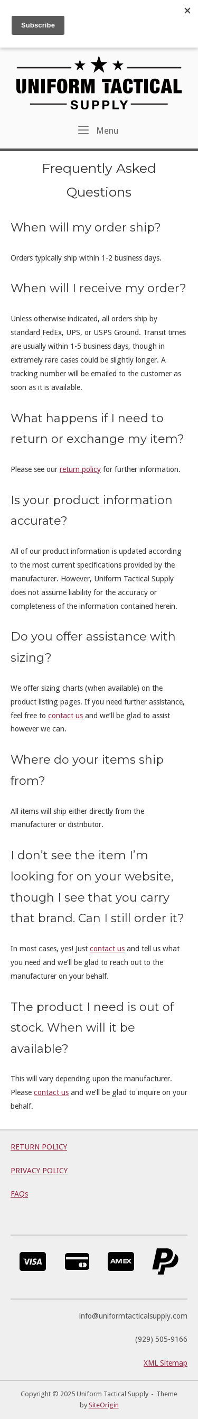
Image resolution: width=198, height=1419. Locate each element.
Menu (98, 130)
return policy (80, 469)
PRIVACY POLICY (39, 1170)
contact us (65, 715)
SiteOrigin (104, 1405)
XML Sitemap (165, 1363)
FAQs (19, 1194)
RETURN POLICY (39, 1147)
